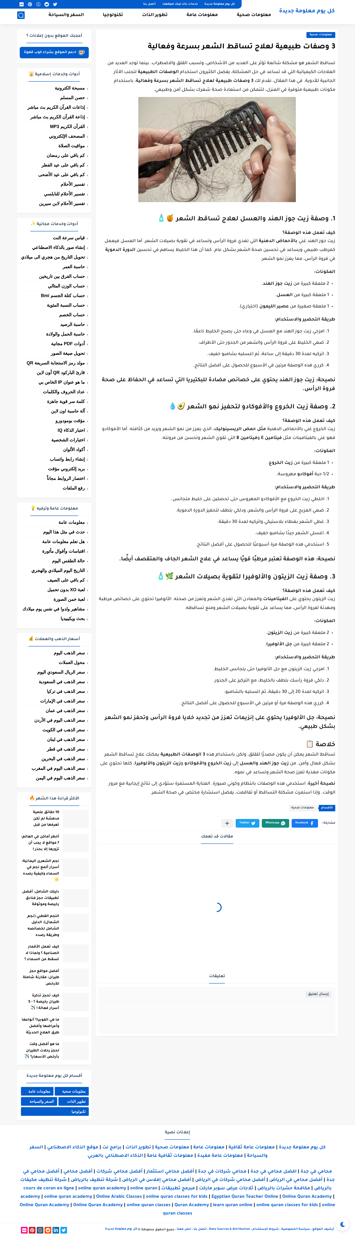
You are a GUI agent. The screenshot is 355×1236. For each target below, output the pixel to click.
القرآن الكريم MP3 (67, 126)
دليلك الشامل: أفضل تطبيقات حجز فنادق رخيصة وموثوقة (39, 898)
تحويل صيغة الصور (68, 353)
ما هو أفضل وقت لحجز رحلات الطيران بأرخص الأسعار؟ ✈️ (40, 1051)
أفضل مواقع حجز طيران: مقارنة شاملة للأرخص (40, 978)
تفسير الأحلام (73, 184)
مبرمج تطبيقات (178, 1188)
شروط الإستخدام (265, 1229)
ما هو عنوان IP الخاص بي (61, 382)
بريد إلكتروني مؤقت (66, 468)
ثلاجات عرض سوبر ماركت (226, 1188)
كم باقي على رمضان (66, 155)
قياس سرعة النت (69, 237)
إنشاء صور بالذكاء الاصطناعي (58, 247)
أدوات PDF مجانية (68, 343)
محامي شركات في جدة (222, 1171)
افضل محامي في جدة (273, 1171)
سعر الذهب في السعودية (62, 681)
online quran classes (149, 1205)
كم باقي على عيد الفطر (63, 165)
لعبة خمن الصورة (69, 599)
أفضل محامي (77, 1171)
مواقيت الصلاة (71, 145)
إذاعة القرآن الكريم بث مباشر (57, 116)
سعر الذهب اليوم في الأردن (59, 720)
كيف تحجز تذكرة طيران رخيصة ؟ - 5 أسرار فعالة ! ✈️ (42, 1002)
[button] (305, 823)
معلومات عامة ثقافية (252, 1147)
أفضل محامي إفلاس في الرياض (156, 1180)
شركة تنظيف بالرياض (94, 1180)
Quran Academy (192, 1205)
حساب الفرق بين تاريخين (62, 276)
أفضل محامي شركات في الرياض (230, 1180)
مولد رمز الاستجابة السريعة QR (56, 363)
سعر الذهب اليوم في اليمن (60, 778)
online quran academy (102, 1188)
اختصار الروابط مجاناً (66, 478)
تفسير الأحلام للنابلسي (64, 193)
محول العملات (72, 662)
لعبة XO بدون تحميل (66, 589)
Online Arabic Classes (119, 1197)
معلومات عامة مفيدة (220, 1156)
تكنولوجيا (113, 16)
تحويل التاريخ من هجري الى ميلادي (53, 257)
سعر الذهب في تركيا (66, 691)
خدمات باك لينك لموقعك (180, 4)
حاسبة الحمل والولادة (65, 334)
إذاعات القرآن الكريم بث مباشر (56, 107)
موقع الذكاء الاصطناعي (72, 1147)
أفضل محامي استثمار (170, 1171)
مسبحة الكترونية (70, 88)
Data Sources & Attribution (229, 1229)
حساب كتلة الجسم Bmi (63, 295)
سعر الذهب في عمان (65, 710)
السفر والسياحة (66, 16)
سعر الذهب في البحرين (63, 758)
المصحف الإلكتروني (67, 136)
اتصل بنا (149, 4)
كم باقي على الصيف (66, 580)
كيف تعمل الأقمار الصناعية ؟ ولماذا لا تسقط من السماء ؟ (40, 953)
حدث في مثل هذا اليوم (64, 532)
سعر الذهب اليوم (69, 652)
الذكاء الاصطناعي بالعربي (115, 1156)
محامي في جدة (316, 1171)
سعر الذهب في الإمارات (62, 701)
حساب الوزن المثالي (66, 286)
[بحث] (21, 16)
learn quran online (232, 1205)
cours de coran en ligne (48, 1188)
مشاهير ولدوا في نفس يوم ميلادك (53, 609)
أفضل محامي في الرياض (295, 1180)
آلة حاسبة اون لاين (68, 411)
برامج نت (112, 1147)
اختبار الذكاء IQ (71, 430)
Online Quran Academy (307, 1197)
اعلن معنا (184, 1229)
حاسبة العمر (74, 266)
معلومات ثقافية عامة (170, 1156)
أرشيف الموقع (323, 1229)
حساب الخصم (72, 314)
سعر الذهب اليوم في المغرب (58, 768)
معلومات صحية (254, 16)
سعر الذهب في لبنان (66, 739)
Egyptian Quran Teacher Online (245, 1197)
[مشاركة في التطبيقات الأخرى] (227, 823)
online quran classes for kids (177, 1197)
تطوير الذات (155, 16)
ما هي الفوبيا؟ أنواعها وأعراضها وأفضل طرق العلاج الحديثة (39, 1026)
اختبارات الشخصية (68, 439)
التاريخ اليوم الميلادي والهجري (58, 570)
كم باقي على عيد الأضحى (61, 174)
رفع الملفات (74, 488)
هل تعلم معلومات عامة (63, 541)
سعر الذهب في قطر (66, 749)
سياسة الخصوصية (295, 1229)
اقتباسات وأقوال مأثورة (63, 551)
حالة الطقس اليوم (68, 560)
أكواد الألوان (74, 449)
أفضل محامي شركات (119, 1171)
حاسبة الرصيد (72, 324)
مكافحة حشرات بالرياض (283, 1188)
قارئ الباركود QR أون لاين (61, 372)
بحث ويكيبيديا (73, 618)
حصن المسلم (72, 97)
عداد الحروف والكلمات (64, 391)
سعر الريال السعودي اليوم (61, 672)
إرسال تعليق (318, 994)
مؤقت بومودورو (70, 420)
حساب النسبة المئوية (66, 305)
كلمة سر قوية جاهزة (66, 401)
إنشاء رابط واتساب (67, 459)
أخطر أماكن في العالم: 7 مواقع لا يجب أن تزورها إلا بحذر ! (39, 843)
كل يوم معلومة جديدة (219, 4)
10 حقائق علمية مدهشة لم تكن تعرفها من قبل (45, 819)
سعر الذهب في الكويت (63, 729)
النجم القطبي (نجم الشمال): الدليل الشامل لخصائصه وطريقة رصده (42, 925)
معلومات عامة (202, 16)
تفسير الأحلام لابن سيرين (62, 203)
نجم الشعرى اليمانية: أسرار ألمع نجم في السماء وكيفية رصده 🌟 (39, 870)
